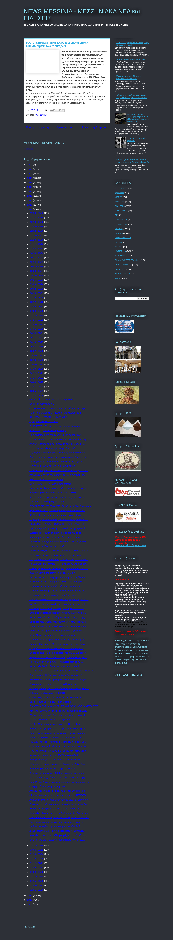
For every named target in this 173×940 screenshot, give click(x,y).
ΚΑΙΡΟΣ (118, 242)
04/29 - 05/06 (37, 368)
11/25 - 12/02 (37, 235)
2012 (30, 209)
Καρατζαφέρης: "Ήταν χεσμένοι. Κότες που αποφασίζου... (58, 452)
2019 (30, 178)
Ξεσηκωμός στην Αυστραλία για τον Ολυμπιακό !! (54, 595)
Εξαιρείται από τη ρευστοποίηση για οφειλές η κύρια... (56, 630)
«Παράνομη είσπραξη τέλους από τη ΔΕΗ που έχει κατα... (58, 746)
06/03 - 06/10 (37, 346)
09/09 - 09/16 (37, 284)
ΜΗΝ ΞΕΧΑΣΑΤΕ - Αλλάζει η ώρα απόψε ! (50, 484)
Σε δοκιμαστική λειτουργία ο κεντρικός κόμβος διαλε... (56, 826)
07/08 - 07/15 (37, 324)
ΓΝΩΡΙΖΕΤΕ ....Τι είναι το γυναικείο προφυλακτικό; (54, 426)
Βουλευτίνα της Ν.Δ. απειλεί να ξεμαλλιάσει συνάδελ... (56, 675)
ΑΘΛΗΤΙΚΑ (120, 206)
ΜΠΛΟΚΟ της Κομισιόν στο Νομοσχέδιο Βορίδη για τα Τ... (58, 470)
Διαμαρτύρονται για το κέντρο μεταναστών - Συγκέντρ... (57, 830)
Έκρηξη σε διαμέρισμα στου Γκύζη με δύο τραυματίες (56, 808)
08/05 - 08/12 (37, 306)
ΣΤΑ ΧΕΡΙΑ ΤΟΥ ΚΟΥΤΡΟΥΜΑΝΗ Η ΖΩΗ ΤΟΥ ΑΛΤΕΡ (57, 524)
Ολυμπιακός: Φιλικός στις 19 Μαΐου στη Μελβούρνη (55, 697)
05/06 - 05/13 (37, 364)
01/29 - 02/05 (37, 872)
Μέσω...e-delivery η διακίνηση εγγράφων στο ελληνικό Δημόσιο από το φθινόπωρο (138, 118)
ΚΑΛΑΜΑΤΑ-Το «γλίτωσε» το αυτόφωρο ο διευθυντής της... (59, 515)
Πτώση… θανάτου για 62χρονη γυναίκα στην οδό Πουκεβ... (59, 644)
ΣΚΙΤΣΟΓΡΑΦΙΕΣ (122, 274)
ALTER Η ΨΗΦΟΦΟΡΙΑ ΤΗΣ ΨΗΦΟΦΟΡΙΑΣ (52, 466)
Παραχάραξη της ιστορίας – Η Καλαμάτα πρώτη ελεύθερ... (58, 564)
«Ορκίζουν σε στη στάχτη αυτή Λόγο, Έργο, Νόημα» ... (56, 581)
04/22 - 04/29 (37, 373)
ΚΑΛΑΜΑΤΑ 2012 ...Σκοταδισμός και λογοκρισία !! (54, 666)
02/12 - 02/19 (37, 863)
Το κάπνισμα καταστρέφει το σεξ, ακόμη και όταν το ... (56, 608)
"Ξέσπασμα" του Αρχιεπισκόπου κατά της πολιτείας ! (55, 533)
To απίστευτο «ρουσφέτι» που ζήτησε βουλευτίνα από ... (57, 733)
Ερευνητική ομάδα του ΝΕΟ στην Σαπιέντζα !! (52, 768)
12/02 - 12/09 (37, 230)
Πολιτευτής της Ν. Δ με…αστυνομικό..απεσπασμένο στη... (58, 439)
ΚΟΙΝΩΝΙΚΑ (41, 114)
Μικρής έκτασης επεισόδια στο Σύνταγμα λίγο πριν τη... (57, 461)
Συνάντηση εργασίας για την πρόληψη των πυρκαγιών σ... (58, 568)
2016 (30, 191)
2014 (30, 200)
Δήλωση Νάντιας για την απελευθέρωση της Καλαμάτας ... (58, 764)
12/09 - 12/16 (37, 226)
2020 (30, 173)
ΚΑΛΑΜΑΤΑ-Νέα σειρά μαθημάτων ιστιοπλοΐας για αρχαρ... (59, 617)
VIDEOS (118, 197)
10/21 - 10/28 (37, 257)
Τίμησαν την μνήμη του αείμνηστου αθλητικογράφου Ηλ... (58, 528)
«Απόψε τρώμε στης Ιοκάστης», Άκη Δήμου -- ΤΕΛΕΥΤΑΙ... (59, 795)
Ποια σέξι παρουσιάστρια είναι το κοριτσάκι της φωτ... (56, 435)
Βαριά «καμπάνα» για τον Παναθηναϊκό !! (50, 701)
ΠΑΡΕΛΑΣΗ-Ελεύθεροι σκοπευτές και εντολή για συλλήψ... (59, 488)
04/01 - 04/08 (37, 386)
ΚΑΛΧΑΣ (119, 247)
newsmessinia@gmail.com (130, 545)
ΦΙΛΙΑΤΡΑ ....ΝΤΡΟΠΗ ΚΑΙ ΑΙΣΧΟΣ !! (48, 417)
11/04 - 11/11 (37, 248)
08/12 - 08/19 (37, 302)
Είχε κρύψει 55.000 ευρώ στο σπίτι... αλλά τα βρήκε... (56, 648)
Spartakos (119, 192)
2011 (30, 895)
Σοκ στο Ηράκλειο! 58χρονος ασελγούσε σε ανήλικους (129, 77)
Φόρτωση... (29, 149)
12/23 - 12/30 (37, 217)
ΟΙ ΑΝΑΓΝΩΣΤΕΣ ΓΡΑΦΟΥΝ (127, 260)
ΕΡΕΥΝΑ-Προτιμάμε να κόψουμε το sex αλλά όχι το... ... (57, 555)
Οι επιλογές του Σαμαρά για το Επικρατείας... (52, 399)
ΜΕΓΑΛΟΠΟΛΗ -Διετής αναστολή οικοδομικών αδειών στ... (59, 817)
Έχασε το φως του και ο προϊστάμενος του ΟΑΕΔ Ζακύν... (58, 653)
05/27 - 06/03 (37, 351)
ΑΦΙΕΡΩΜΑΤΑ (121, 211)
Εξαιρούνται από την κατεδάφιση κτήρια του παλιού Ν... (57, 510)
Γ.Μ (116, 215)
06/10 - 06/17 (37, 342)
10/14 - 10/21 (37, 262)
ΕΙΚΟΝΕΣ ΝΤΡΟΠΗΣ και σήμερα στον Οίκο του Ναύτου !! (58, 626)
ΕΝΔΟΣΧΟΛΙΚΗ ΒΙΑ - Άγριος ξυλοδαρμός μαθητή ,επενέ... (58, 599)
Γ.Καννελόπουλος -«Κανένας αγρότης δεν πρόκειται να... (57, 741)
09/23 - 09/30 (37, 275)
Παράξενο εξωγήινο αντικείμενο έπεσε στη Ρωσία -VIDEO (58, 550)
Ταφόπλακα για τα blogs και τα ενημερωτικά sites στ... (56, 822)
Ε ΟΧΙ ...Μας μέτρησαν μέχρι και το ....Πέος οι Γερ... (55, 724)
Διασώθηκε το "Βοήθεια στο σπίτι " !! (47, 546)
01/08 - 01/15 (37, 885)
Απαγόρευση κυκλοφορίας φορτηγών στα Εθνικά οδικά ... (58, 790)
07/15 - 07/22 (37, 319)
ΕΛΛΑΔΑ (119, 233)
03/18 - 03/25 (37, 395)
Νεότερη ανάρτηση (37, 127)
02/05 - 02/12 (37, 867)
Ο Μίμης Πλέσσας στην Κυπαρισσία (47, 786)
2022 (30, 164)
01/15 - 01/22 (37, 881)
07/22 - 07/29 (37, 315)
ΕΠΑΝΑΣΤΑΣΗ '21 (123, 237)
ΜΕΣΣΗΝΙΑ (120, 256)
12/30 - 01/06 (37, 213)
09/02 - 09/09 (37, 288)
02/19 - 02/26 (37, 858)
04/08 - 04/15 (37, 382)
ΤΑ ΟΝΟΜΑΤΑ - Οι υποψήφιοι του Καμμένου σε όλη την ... (58, 577)
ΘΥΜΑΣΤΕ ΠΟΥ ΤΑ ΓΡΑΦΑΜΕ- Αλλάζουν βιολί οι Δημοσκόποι (60, 506)
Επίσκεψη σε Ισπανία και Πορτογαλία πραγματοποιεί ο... (57, 613)
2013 (30, 204)
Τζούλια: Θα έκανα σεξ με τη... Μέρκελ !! (49, 719)
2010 (30, 899)
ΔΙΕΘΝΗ (119, 229)
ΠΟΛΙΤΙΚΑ (119, 269)
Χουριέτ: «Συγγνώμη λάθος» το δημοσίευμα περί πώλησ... (58, 710)
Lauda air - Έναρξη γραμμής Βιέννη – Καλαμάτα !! (54, 586)
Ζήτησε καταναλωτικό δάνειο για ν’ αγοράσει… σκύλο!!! (57, 715)
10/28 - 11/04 (37, 253)
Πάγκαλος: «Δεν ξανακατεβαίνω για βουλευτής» (53, 448)
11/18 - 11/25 (37, 239)
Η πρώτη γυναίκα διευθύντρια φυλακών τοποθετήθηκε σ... (58, 750)
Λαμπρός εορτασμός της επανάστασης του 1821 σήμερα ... (59, 688)
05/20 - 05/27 (37, 355)
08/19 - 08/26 (37, 297)
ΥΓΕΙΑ (118, 278)
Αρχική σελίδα (64, 127)
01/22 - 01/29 (37, 876)
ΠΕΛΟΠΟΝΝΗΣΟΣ (123, 265)
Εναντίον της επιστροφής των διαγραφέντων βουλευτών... (58, 457)
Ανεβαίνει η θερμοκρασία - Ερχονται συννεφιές (52, 492)
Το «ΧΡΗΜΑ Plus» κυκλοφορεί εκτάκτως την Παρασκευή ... (59, 782)
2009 (30, 904)
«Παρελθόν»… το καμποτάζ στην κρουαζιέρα (52, 635)
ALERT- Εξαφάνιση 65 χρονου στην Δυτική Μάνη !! (55, 737)
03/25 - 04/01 (37, 391)
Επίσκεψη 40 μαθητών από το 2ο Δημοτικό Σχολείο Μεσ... (58, 813)
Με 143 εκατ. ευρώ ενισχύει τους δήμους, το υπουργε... (57, 839)
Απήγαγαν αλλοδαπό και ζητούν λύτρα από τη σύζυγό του (58, 799)
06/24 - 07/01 (37, 333)
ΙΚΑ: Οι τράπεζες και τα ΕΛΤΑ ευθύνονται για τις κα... (55, 537)
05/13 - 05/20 (37, 360)
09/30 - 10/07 (37, 271)
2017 (30, 187)
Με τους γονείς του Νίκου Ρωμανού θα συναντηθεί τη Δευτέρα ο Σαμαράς (132, 161)
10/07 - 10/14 (37, 266)
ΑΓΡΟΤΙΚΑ (120, 202)
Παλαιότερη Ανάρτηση (94, 127)
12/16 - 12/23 (37, 222)
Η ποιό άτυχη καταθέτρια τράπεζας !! (47, 430)
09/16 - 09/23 (37, 279)
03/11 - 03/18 (37, 845)
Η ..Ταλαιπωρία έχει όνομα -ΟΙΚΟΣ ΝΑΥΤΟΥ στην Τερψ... (58, 777)
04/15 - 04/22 (37, 377)
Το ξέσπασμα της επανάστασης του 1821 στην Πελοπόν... (58, 559)
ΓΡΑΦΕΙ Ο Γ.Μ (121, 220)
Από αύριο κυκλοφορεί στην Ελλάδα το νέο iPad (53, 755)
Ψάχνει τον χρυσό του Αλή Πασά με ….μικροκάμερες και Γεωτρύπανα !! (131, 96)
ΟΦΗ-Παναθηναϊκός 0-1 (41, 403)
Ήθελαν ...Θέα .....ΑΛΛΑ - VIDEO (46, 479)
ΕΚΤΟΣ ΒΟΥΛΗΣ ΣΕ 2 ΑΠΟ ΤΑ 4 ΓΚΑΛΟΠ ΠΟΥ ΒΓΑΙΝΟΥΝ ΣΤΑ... (63, 670)
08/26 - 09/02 (37, 293)
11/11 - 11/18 (37, 244)
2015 (30, 196)
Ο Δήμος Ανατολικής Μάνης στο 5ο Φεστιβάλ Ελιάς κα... (57, 590)
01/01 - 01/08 (37, 889)
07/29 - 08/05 (37, 311)
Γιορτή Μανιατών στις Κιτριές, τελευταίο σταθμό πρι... (56, 661)
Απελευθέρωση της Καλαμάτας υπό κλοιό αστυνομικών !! (58, 475)
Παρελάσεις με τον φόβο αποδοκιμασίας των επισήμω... (57, 639)
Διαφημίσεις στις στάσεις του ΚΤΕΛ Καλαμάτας (52, 684)
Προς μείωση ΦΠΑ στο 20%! (43, 421)
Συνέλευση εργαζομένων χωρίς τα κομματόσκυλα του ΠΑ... (59, 804)
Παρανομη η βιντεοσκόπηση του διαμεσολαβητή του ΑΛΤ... (58, 519)
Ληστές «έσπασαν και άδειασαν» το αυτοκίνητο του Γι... (57, 444)
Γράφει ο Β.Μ (121, 224)
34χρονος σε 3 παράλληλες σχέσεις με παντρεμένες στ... (58, 657)
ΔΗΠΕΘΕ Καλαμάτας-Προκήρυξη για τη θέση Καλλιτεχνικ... (59, 679)
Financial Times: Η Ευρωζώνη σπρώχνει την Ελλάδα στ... (58, 835)
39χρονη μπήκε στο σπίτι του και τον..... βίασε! (52, 573)
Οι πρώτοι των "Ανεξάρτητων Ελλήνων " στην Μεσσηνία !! (58, 621)
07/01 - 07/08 (37, 328)
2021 (30, 169)
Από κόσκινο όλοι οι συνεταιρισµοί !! (132, 59)
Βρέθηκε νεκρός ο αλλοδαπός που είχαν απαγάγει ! (55, 759)
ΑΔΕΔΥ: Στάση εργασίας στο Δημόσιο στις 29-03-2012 (56, 497)
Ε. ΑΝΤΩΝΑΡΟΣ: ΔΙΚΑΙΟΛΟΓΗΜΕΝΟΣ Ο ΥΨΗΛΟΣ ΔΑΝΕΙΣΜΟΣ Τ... (64, 706)
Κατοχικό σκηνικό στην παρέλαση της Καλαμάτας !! (55, 412)
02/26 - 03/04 (37, 854)
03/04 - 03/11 (37, 849)
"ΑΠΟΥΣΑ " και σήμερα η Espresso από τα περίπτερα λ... (58, 604)
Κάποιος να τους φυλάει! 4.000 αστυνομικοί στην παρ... (57, 773)
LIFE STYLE (120, 188)
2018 (30, 182)
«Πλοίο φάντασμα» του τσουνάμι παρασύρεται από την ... (58, 408)
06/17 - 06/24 (37, 337)
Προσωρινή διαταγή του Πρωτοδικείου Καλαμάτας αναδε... (58, 541)
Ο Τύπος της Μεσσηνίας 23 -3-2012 (47, 501)
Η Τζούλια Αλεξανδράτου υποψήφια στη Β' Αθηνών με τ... (58, 728)
